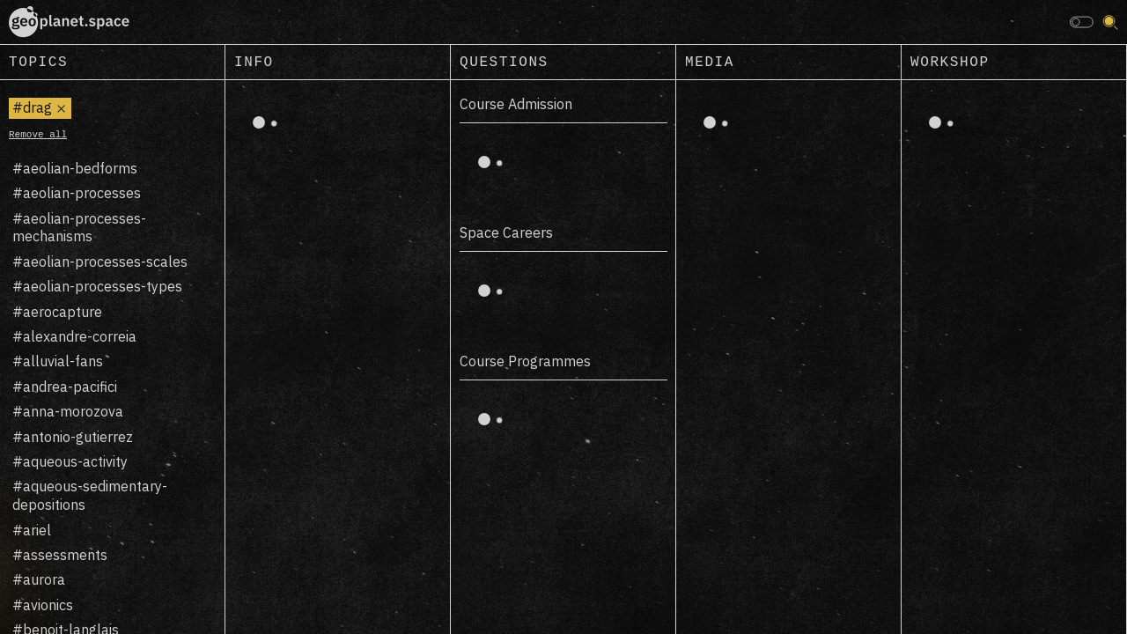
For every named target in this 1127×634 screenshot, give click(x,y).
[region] (112, 357)
